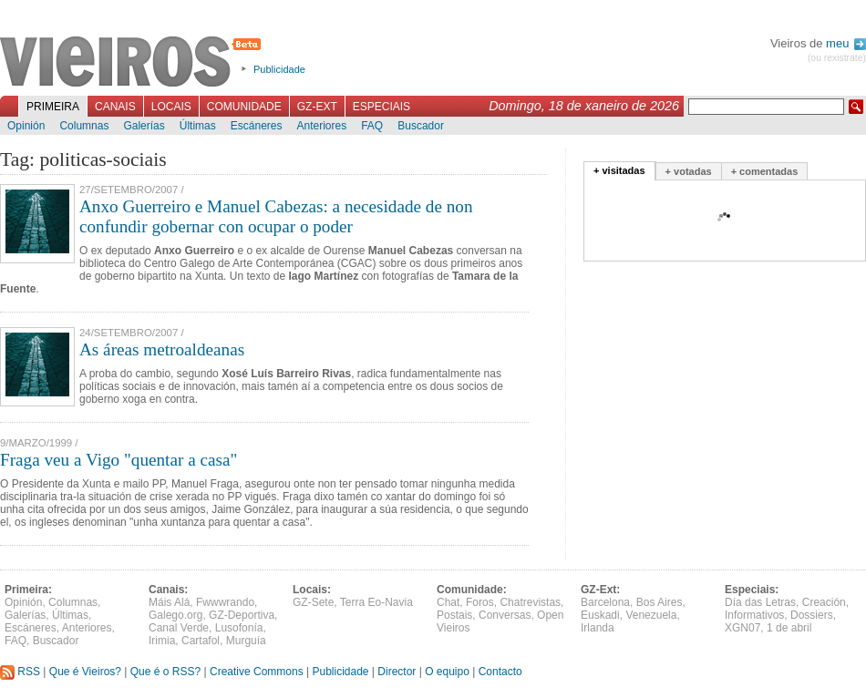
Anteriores (321, 125)
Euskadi (600, 615)
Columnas (83, 125)
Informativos (754, 615)
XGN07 (742, 627)
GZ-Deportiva (241, 615)
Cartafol (200, 640)
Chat (448, 602)
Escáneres (257, 125)
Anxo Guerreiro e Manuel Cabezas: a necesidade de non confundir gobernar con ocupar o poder (276, 216)
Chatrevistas (530, 602)
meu (846, 43)
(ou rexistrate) (837, 58)
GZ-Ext (317, 106)
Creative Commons (257, 671)
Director (396, 671)
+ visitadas (619, 170)
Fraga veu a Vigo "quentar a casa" (118, 459)
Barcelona (605, 602)
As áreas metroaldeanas (161, 349)
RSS (20, 671)
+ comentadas (765, 171)
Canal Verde (179, 627)
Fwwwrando (225, 602)
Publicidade (279, 69)
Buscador (420, 125)
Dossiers (811, 615)
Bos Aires (659, 602)
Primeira (52, 106)
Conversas (505, 615)
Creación (824, 602)
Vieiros (133, 62)
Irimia (162, 640)
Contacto (500, 671)
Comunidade (244, 106)
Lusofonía (239, 627)
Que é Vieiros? (85, 671)
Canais (115, 106)
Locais (171, 106)
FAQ (372, 125)
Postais (454, 615)
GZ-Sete (313, 602)
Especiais (381, 106)
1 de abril (789, 627)
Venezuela (650, 615)
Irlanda (597, 627)
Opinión (26, 125)
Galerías (143, 125)
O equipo (447, 671)
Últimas (198, 125)
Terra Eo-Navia (376, 602)
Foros (480, 602)
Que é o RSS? (165, 671)
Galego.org (175, 615)
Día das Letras (760, 602)
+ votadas (688, 171)
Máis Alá (169, 602)
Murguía (246, 640)
